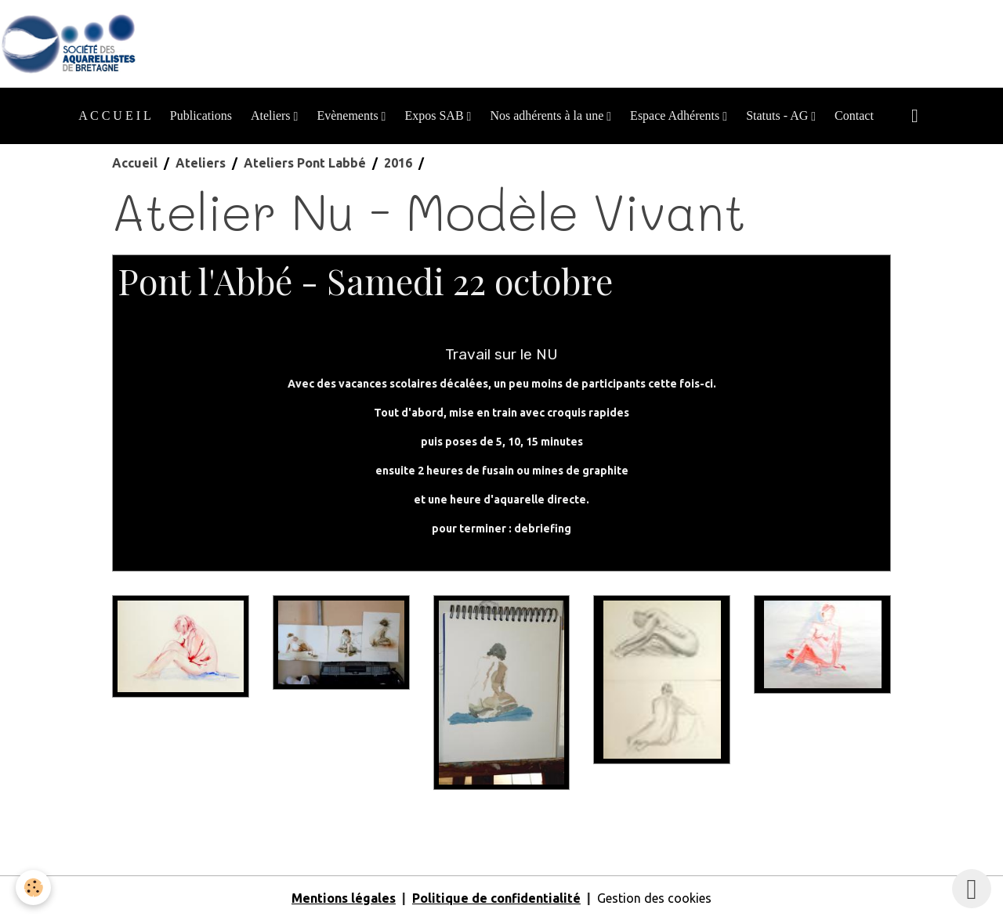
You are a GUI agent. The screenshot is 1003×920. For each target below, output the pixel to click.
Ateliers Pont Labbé (305, 163)
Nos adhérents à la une (548, 115)
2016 (398, 163)
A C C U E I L (114, 115)
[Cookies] (33, 887)
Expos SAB (435, 115)
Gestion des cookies (654, 898)
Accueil (135, 163)
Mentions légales (343, 898)
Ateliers (272, 115)
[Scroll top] (971, 888)
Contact (854, 115)
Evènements (349, 115)
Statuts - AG (778, 115)
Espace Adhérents (676, 115)
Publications (201, 115)
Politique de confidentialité (496, 898)
